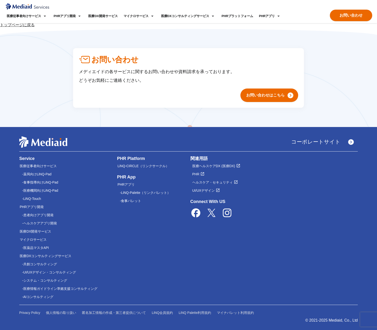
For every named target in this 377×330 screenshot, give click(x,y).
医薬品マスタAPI (36, 248)
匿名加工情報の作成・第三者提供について (114, 313)
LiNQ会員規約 (162, 313)
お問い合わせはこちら (269, 95)
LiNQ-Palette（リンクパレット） (145, 193)
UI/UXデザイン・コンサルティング (49, 272)
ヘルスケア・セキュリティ (212, 182)
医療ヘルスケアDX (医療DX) (213, 166)
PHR (196, 174)
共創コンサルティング (40, 264)
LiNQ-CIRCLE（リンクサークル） (143, 166)
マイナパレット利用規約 (235, 313)
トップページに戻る (17, 25)
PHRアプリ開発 (32, 207)
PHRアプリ (126, 184)
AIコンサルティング (38, 297)
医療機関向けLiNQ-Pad (40, 190)
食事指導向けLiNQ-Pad (40, 182)
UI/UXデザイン (203, 190)
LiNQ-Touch (32, 199)
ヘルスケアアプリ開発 (40, 223)
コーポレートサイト (322, 142)
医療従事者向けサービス (38, 166)
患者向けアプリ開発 (38, 215)
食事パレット (131, 201)
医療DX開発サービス (103, 16)
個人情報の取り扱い (61, 313)
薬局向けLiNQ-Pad (37, 174)
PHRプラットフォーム (237, 16)
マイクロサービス (33, 239)
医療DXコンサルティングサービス (45, 256)
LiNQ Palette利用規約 (195, 313)
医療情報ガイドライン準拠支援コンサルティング (60, 289)
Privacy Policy (29, 313)
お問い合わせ (351, 15)
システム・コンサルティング (45, 280)
